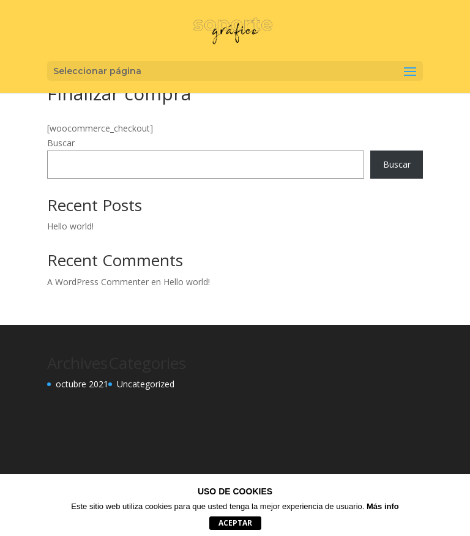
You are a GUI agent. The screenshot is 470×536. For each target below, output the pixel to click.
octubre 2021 (82, 384)
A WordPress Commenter (98, 282)
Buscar (61, 143)
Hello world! (70, 226)
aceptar (235, 523)
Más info (383, 506)
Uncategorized (145, 384)
